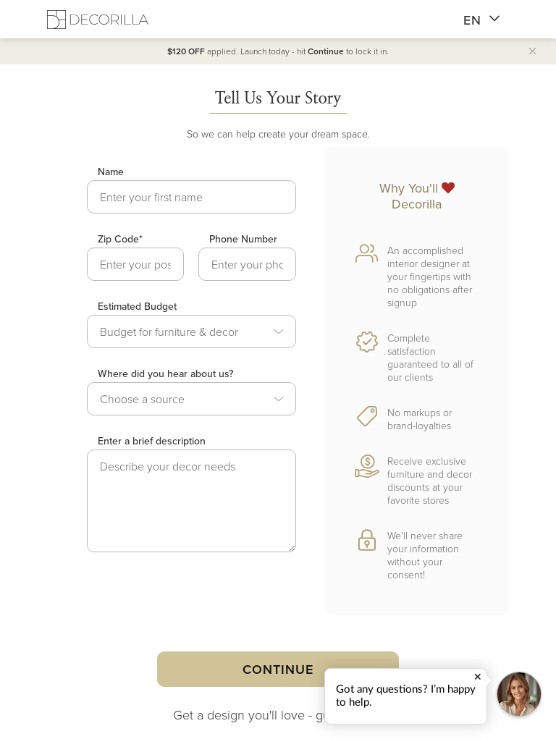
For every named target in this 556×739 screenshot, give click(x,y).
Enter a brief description (152, 440)
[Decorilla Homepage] (97, 19)
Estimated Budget (137, 306)
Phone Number (243, 238)
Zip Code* (120, 238)
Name (111, 171)
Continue (278, 669)
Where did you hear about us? (165, 373)
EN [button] (481, 20)
